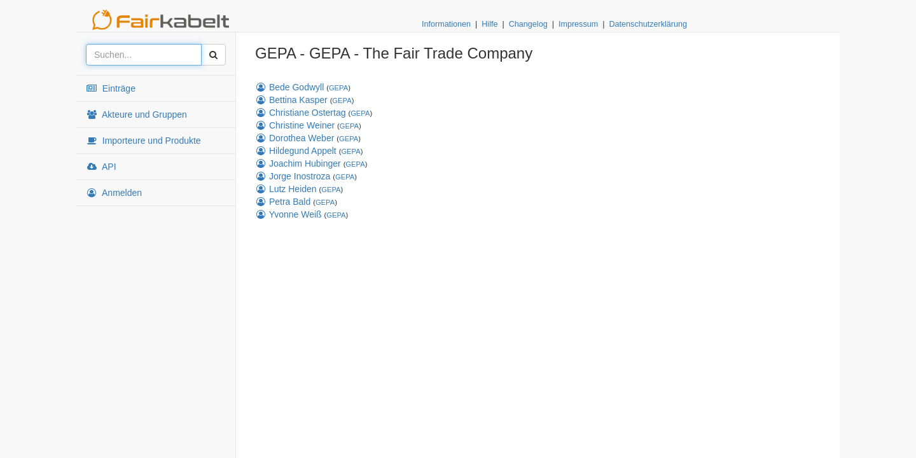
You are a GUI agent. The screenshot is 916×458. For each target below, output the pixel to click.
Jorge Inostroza (292, 176)
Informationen (446, 24)
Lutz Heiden (286, 189)
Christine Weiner (295, 125)
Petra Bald (282, 202)
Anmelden (114, 193)
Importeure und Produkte (143, 140)
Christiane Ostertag (300, 113)
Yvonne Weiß (288, 214)
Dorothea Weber (294, 138)
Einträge (110, 88)
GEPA (338, 88)
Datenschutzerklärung (648, 24)
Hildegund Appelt (296, 151)
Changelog (528, 24)
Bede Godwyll (289, 87)
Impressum (578, 24)
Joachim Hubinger (298, 163)
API (101, 167)
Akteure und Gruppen (136, 114)
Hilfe (489, 24)
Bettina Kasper (291, 100)
